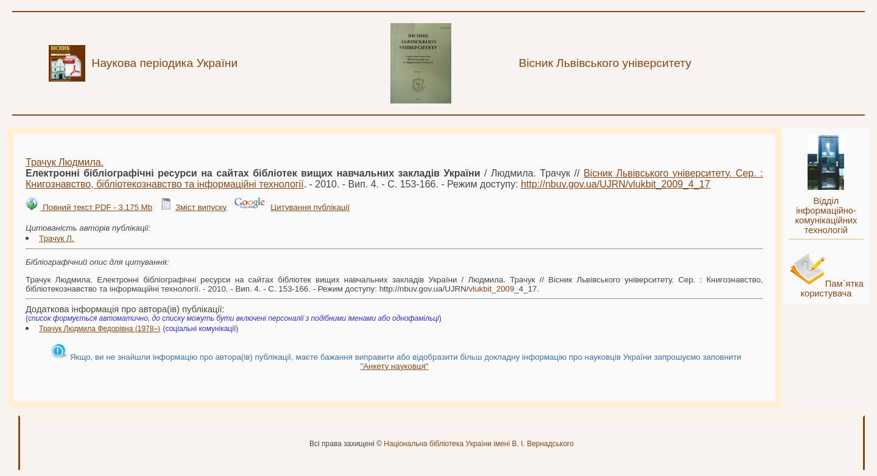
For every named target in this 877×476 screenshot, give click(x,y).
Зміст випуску (201, 207)
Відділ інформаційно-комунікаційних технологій (826, 215)
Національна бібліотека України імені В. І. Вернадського (479, 443)
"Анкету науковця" (394, 366)
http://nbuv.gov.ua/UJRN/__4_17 (615, 184)
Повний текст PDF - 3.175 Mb (96, 207)
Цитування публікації (310, 207)
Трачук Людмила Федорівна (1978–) (99, 328)
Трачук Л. (56, 238)
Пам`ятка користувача (832, 288)
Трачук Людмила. (65, 162)
